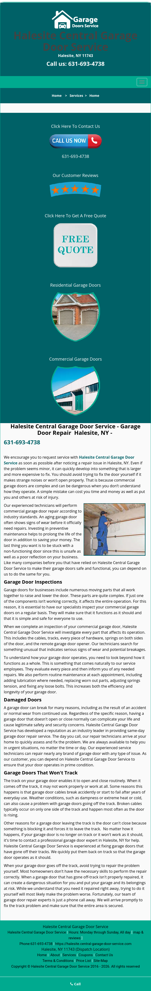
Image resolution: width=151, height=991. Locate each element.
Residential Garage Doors (75, 285)
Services (76, 95)
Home (56, 95)
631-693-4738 (86, 63)
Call (75, 983)
